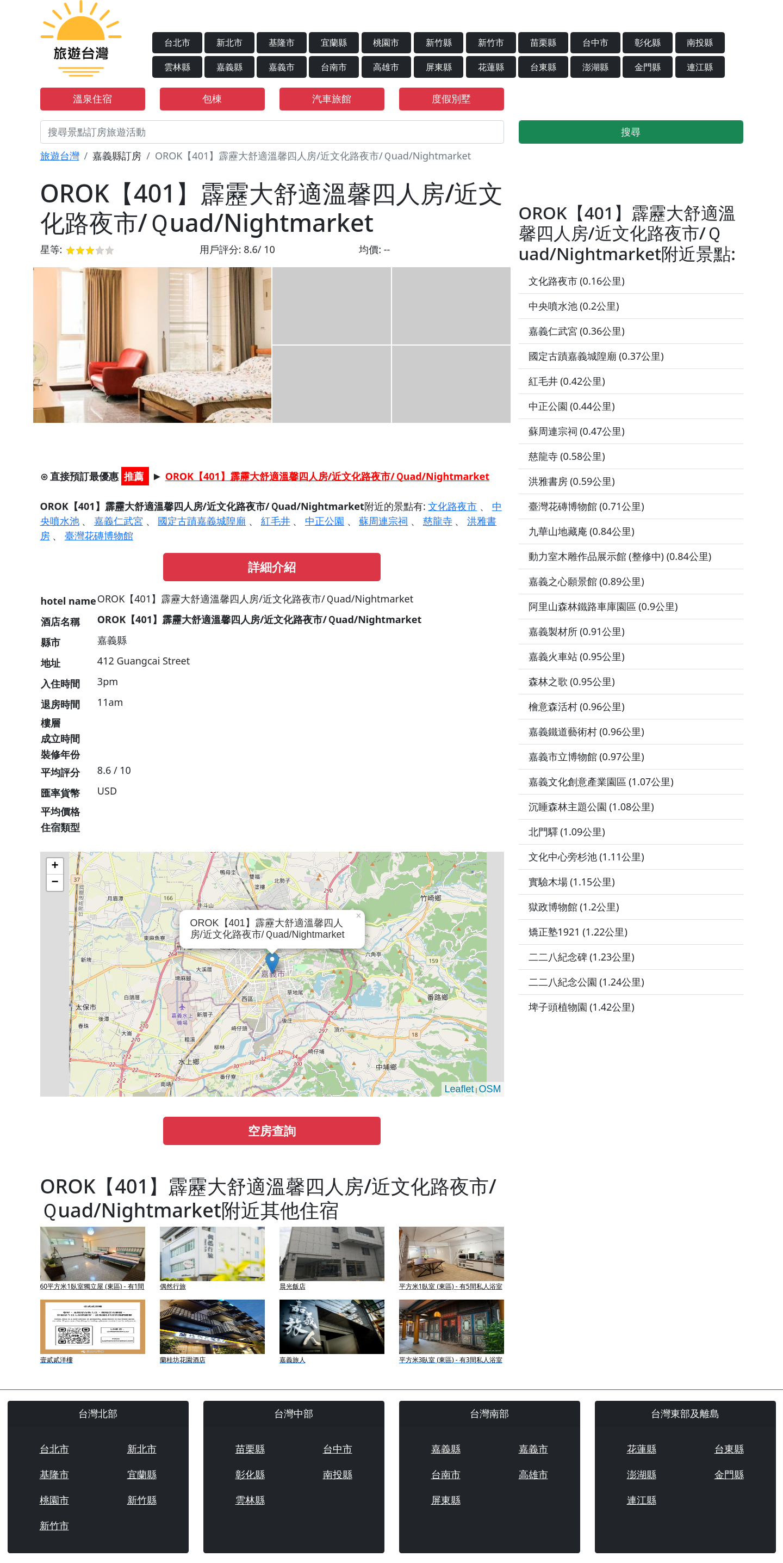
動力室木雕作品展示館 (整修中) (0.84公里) (620, 556)
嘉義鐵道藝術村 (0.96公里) (586, 731)
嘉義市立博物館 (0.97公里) (586, 756)
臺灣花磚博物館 (99, 535)
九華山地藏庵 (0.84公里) (582, 531)
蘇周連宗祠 (383, 520)
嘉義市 (282, 67)
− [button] (54, 883)
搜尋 (631, 131)
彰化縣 (648, 42)
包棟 (212, 98)
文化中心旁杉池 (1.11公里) (586, 856)
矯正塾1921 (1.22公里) (578, 931)
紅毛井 (275, 520)
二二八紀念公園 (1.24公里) (586, 981)
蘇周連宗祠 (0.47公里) (577, 431)
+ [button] (54, 866)
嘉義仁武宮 (118, 520)
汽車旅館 (331, 98)
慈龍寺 (437, 520)
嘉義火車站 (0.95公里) (577, 656)
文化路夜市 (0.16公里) (577, 280)
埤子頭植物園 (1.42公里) (582, 1006)
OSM (489, 1089)
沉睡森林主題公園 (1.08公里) (591, 806)
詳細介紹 (272, 567)
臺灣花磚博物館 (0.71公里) (586, 506)
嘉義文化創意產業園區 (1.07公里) (601, 781)
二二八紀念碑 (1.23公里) (582, 956)
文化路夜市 (452, 506)
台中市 (595, 42)
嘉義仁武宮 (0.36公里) (577, 330)
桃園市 (386, 42)
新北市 (229, 42)
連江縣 (700, 67)
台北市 (177, 42)
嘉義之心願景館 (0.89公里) (586, 581)
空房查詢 (272, 1131)
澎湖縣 (595, 67)
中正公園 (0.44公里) (572, 406)
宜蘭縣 (334, 42)
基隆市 (282, 42)
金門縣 (648, 67)
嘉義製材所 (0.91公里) (577, 631)
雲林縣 (177, 67)
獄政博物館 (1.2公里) (574, 906)
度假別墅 (451, 98)
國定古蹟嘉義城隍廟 (202, 520)
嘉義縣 (229, 67)
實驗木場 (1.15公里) (572, 881)
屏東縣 (439, 67)
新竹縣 (439, 42)
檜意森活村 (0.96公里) (577, 706)
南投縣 (700, 42)
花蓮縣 (491, 67)
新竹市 (491, 42)
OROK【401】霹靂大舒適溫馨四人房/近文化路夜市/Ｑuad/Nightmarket (327, 476)
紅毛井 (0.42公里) (567, 380)
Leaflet (459, 1089)
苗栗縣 (543, 42)
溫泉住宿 (92, 98)
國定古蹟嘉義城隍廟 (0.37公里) (596, 355)
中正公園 (324, 520)
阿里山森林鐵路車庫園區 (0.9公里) (603, 606)
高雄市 (386, 67)
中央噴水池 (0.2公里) (574, 305)
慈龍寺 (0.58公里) (567, 456)
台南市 (334, 67)
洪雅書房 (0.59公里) (572, 481)
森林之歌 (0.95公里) (572, 681)
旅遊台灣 (59, 155)
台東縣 (543, 67)
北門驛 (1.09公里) (567, 831)
